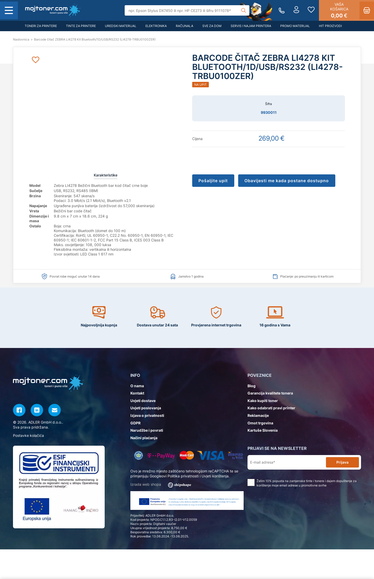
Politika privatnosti (183, 476)
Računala (184, 26)
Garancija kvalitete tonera (270, 393)
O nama (137, 386)
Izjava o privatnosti (147, 415)
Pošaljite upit (213, 180)
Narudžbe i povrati (146, 430)
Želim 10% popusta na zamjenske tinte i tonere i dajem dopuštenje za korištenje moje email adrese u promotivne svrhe (302, 483)
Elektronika (156, 26)
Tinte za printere (81, 26)
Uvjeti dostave (143, 400)
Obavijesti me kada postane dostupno (288, 180)
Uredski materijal (120, 26)
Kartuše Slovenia (263, 430)
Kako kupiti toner (263, 400)
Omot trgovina (260, 423)
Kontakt (137, 393)
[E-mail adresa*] (288, 462)
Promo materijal (295, 26)
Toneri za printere (41, 26)
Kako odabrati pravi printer (271, 408)
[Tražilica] (187, 10)
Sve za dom (212, 26)
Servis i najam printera (251, 26)
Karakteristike (105, 175)
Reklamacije (258, 415)
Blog (252, 386)
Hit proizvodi (330, 26)
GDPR (135, 423)
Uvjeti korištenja (215, 476)
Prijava (342, 462)
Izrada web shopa (162, 484)
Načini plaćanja (143, 438)
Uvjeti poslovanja (145, 408)
